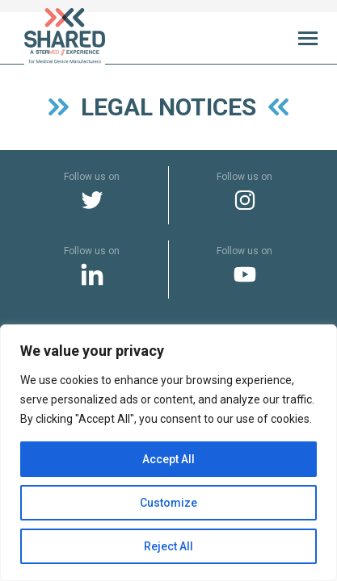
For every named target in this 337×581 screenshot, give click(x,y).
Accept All (168, 459)
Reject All (168, 546)
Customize (168, 502)
